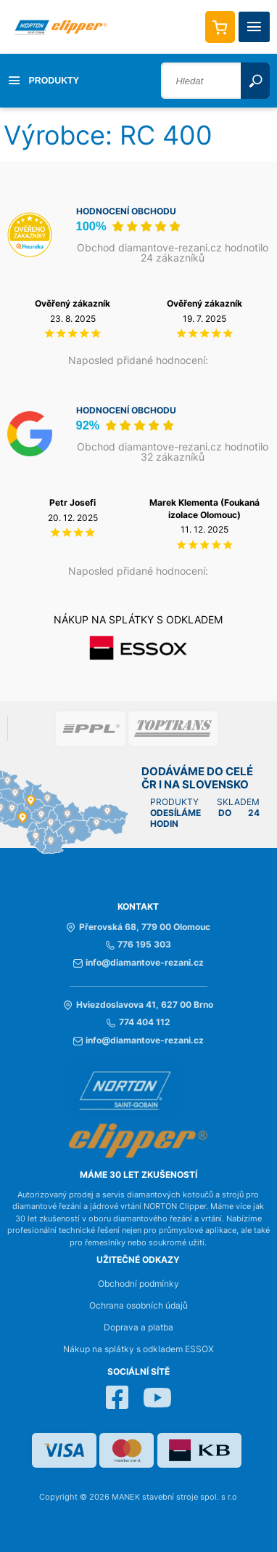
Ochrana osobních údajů (138, 1306)
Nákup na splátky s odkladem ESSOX (138, 1349)
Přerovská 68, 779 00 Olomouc (138, 927)
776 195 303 (138, 944)
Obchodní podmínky (138, 1284)
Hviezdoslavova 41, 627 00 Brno (138, 1005)
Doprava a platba (138, 1327)
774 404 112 (138, 1022)
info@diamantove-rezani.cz (138, 963)
